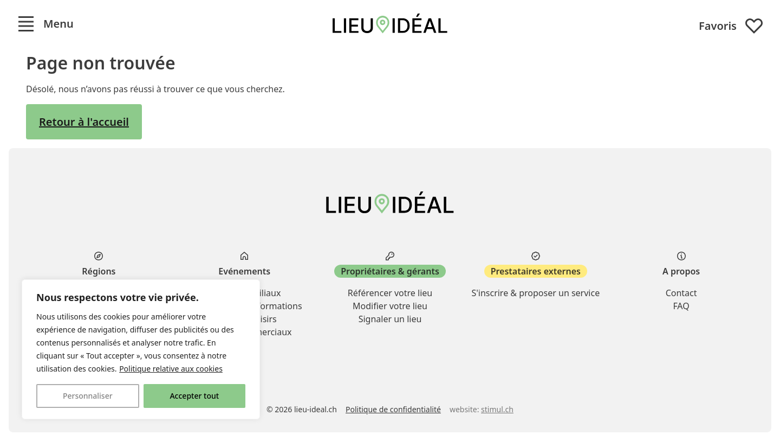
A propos (681, 271)
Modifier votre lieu (390, 306)
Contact (681, 293)
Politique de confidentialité (393, 409)
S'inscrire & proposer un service (535, 293)
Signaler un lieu (390, 319)
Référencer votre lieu (390, 293)
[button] (45, 24)
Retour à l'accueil (84, 121)
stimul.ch (497, 409)
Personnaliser (88, 396)
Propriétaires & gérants (390, 271)
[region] (141, 349)
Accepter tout (194, 396)
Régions (98, 271)
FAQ (681, 306)
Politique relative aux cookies (171, 368)
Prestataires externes (536, 271)
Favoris (731, 26)
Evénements (244, 271)
